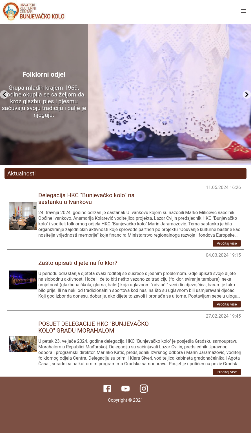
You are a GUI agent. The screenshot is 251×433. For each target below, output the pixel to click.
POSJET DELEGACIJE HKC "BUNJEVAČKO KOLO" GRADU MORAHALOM (93, 327)
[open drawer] (243, 11)
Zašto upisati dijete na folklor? (77, 263)
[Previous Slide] (4, 94)
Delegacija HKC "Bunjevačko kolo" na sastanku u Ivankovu (86, 198)
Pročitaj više (227, 243)
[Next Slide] (247, 94)
